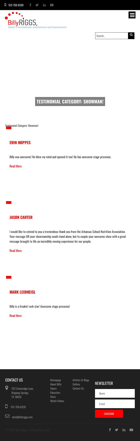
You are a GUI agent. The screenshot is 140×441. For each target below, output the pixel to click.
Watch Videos (57, 401)
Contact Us (78, 388)
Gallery (76, 384)
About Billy (55, 384)
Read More (16, 166)
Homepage (55, 380)
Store (53, 397)
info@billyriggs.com (22, 417)
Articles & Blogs (81, 380)
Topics (53, 388)
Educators (55, 392)
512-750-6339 (18, 407)
